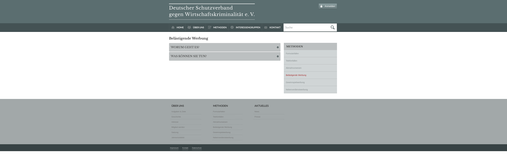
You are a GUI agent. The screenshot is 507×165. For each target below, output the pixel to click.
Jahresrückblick (177, 137)
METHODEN (220, 27)
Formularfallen (292, 53)
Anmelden (330, 6)
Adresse (174, 122)
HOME (180, 27)
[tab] (225, 47)
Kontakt (185, 148)
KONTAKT (275, 27)
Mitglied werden (178, 127)
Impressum (174, 148)
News (257, 111)
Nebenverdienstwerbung (297, 89)
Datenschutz (197, 148)
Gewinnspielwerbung (295, 82)
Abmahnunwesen (293, 68)
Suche (289, 27)
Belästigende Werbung (296, 75)
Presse (257, 117)
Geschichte (176, 117)
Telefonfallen (291, 61)
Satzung (174, 132)
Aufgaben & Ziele (178, 111)
